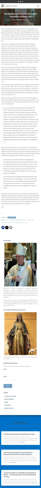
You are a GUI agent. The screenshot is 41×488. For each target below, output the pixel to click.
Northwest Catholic (9, 399)
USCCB (6, 402)
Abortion (7, 220)
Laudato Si (10, 222)
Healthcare (4, 222)
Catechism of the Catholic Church (18, 220)
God (33, 220)
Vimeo (22, 2)
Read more (22, 442)
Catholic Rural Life (9, 408)
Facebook (18, 2)
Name (10, 371)
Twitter (20, 2)
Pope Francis (19, 222)
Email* (10, 378)
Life (14, 222)
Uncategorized (11, 217)
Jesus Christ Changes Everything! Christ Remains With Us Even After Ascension (18, 453)
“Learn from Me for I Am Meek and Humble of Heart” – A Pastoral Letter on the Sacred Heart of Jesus (20, 475)
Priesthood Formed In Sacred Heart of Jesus (19, 434)
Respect (25, 222)
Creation (29, 220)
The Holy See (7, 405)
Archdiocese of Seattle (10, 396)
